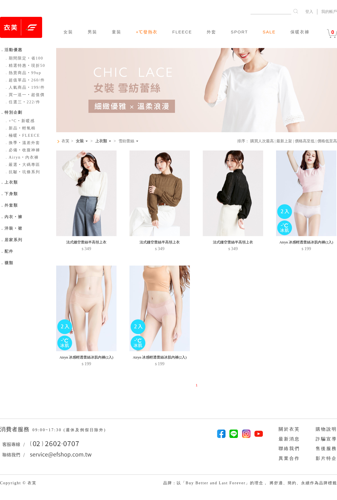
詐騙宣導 (326, 439)
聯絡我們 (289, 448)
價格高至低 (305, 141)
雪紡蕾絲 (126, 141)
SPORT (239, 31)
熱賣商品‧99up (22, 73)
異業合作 (289, 458)
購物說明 (326, 429)
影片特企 (326, 458)
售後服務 (326, 448)
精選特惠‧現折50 (24, 65)
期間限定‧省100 (23, 58)
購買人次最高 (262, 141)
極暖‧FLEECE (22, 135)
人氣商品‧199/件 (24, 87)
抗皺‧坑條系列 (22, 172)
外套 (211, 31)
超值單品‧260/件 (24, 80)
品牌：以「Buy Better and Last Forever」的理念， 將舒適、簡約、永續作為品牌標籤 (250, 483)
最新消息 (289, 439)
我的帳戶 (329, 12)
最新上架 (284, 141)
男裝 (92, 31)
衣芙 (65, 141)
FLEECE (182, 31)
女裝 (68, 31)
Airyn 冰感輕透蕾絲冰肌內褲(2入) (306, 242)
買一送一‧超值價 (24, 95)
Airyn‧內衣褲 (21, 157)
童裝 (116, 31)
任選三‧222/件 (22, 102)
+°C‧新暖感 (19, 121)
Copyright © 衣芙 (18, 483)
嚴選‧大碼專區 (22, 165)
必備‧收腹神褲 (22, 150)
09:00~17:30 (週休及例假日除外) (69, 430)
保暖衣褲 (299, 31)
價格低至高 (327, 141)
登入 (309, 12)
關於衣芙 (289, 429)
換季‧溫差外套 (22, 143)
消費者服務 (15, 429)
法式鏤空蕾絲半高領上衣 (86, 242)
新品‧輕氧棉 (20, 128)
